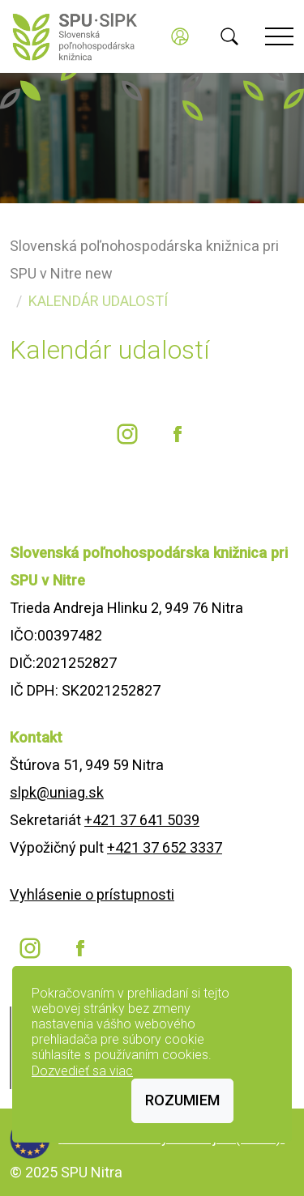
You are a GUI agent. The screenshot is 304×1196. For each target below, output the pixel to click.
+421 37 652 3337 (164, 847)
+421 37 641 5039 (141, 819)
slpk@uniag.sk (57, 792)
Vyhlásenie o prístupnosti (92, 894)
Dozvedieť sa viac (82, 1071)
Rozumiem (182, 1100)
